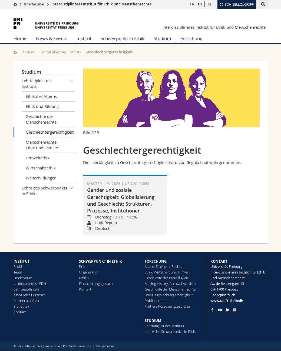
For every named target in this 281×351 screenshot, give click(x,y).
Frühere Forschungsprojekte (167, 306)
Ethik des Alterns (41, 96)
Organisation (89, 272)
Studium (162, 38)
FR (192, 4)
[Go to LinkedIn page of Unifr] (227, 310)
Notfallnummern (103, 346)
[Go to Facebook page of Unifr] (212, 309)
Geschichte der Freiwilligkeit (166, 277)
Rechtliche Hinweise (76, 346)
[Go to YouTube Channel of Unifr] (220, 310)
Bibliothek (21, 306)
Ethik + (84, 277)
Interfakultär (34, 4)
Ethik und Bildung (42, 106)
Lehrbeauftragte (26, 289)
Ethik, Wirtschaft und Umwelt (167, 272)
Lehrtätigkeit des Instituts (60, 52)
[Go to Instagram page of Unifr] (234, 310)
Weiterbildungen (41, 178)
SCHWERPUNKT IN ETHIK (100, 261)
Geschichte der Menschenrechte (41, 119)
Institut (84, 38)
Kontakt (20, 312)
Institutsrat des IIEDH (30, 283)
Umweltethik (37, 157)
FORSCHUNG (156, 261)
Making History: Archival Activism (170, 283)
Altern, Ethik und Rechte (163, 266)
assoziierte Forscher (29, 294)
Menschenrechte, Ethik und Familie (42, 144)
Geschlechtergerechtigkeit (50, 132)
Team (18, 272)
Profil (18, 266)
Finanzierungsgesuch (96, 283)
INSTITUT (22, 261)
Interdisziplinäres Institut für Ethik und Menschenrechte (101, 4)
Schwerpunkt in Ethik (122, 38)
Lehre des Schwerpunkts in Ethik (48, 190)
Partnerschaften (26, 300)
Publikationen (156, 300)
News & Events (51, 38)
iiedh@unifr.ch (222, 294)
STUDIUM (153, 320)
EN (208, 4)
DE (200, 4)
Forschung (191, 38)
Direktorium (23, 277)
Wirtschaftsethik (41, 167)
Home (20, 38)
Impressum (52, 346)
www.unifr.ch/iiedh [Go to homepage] (226, 300)
